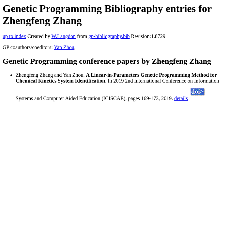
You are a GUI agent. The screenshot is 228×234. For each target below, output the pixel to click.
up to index (14, 36)
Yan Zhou (64, 47)
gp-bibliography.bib (109, 36)
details (181, 98)
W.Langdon (63, 36)
